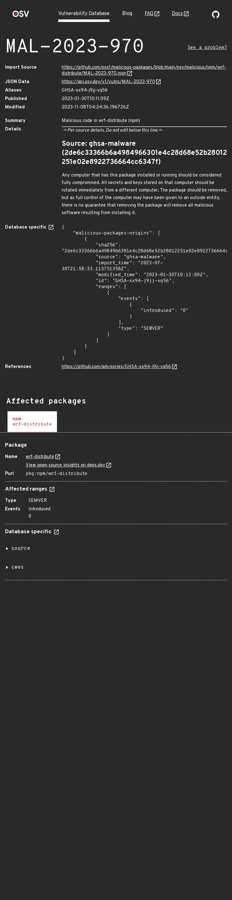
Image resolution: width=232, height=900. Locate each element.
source (20, 548)
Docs (177, 14)
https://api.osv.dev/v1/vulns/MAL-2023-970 (108, 82)
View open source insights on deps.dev (65, 465)
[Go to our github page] (215, 17)
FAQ (149, 14)
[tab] (32, 421)
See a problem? (207, 48)
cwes (17, 567)
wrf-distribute (40, 457)
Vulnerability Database (84, 14)
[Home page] (21, 15)
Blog (127, 14)
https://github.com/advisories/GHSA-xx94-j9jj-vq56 (116, 367)
